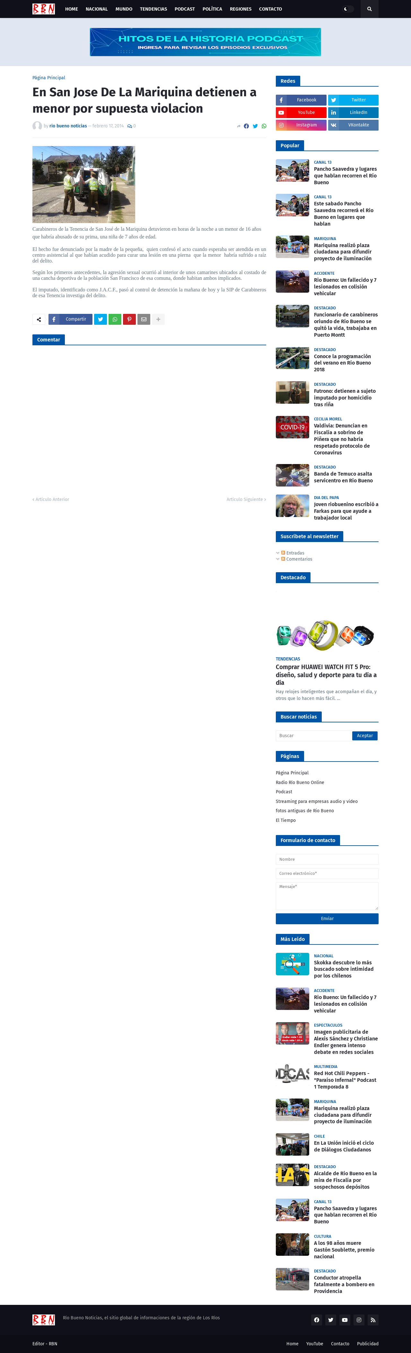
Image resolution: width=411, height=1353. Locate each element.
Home (292, 1344)
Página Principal (48, 78)
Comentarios (296, 559)
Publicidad (368, 1344)
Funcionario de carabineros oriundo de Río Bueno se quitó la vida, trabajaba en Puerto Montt (346, 325)
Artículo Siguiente (245, 499)
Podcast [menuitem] (185, 9)
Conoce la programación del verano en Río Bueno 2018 (342, 363)
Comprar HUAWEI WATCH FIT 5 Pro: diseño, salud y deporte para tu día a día (326, 674)
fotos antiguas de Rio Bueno (305, 811)
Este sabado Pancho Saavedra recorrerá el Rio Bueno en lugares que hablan (343, 214)
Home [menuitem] (71, 9)
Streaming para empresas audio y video (317, 801)
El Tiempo (286, 820)
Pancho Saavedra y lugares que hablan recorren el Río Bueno (345, 175)
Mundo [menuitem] (124, 9)
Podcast (284, 792)
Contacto (340, 1344)
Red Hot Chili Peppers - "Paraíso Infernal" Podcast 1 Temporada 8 (345, 1080)
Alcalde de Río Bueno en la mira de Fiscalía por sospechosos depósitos (345, 1180)
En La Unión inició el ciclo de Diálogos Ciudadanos (344, 1146)
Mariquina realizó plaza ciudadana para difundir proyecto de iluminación (343, 252)
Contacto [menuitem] (270, 9)
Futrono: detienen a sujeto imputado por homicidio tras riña (345, 398)
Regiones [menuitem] (240, 9)
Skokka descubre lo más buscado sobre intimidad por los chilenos (344, 969)
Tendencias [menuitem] (153, 9)
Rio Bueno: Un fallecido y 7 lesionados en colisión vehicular (345, 287)
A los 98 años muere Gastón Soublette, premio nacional (344, 1250)
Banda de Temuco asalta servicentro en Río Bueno (343, 477)
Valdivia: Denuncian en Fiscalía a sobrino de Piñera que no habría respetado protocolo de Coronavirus (342, 439)
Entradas (292, 553)
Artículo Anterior (52, 499)
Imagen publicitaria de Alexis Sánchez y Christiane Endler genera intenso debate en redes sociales (346, 1042)
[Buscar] (327, 735)
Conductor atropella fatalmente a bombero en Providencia (344, 1284)
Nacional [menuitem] (97, 9)
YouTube (314, 1344)
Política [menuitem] (212, 9)
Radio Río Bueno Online (300, 782)
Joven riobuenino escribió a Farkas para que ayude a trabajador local (346, 511)
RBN (53, 1344)
